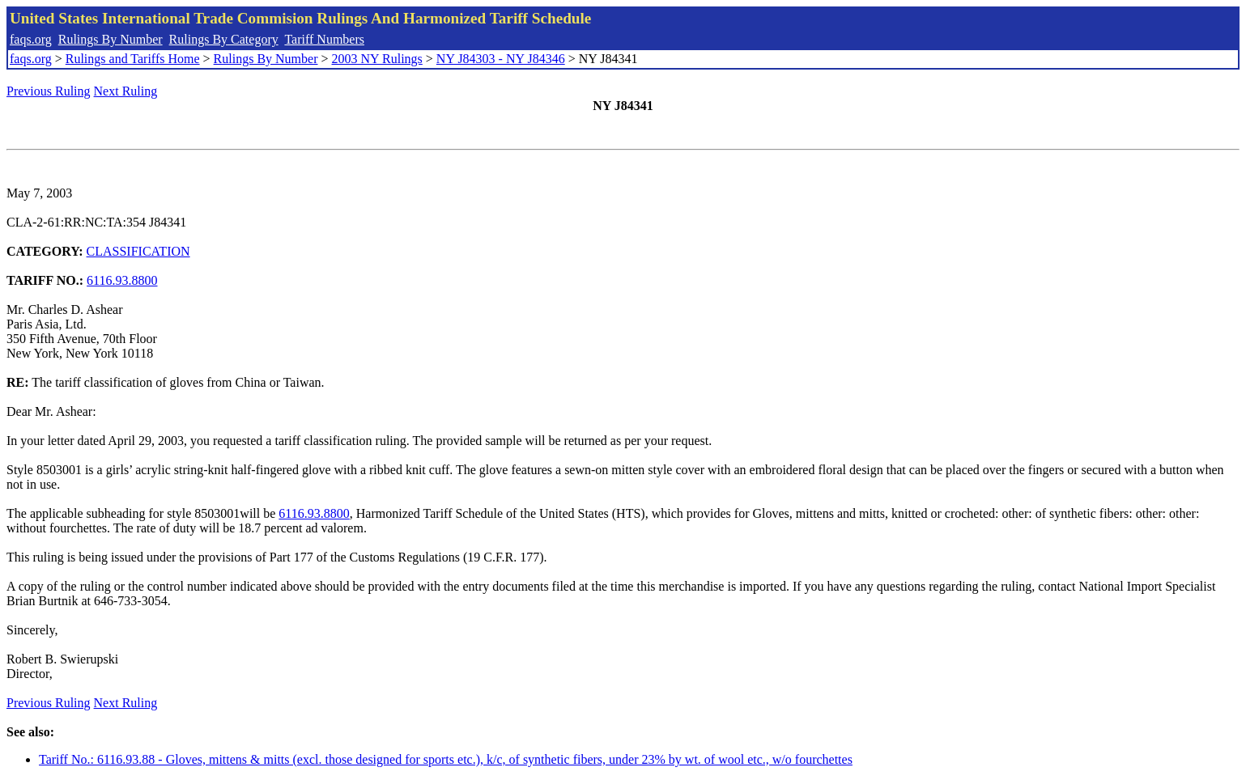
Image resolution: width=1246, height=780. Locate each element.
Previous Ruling (48, 91)
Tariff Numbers (324, 39)
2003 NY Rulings (377, 59)
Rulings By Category (224, 39)
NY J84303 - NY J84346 (500, 59)
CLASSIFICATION (138, 251)
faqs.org (31, 39)
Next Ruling (126, 91)
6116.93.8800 (122, 280)
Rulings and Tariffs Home (133, 59)
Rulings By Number (110, 39)
